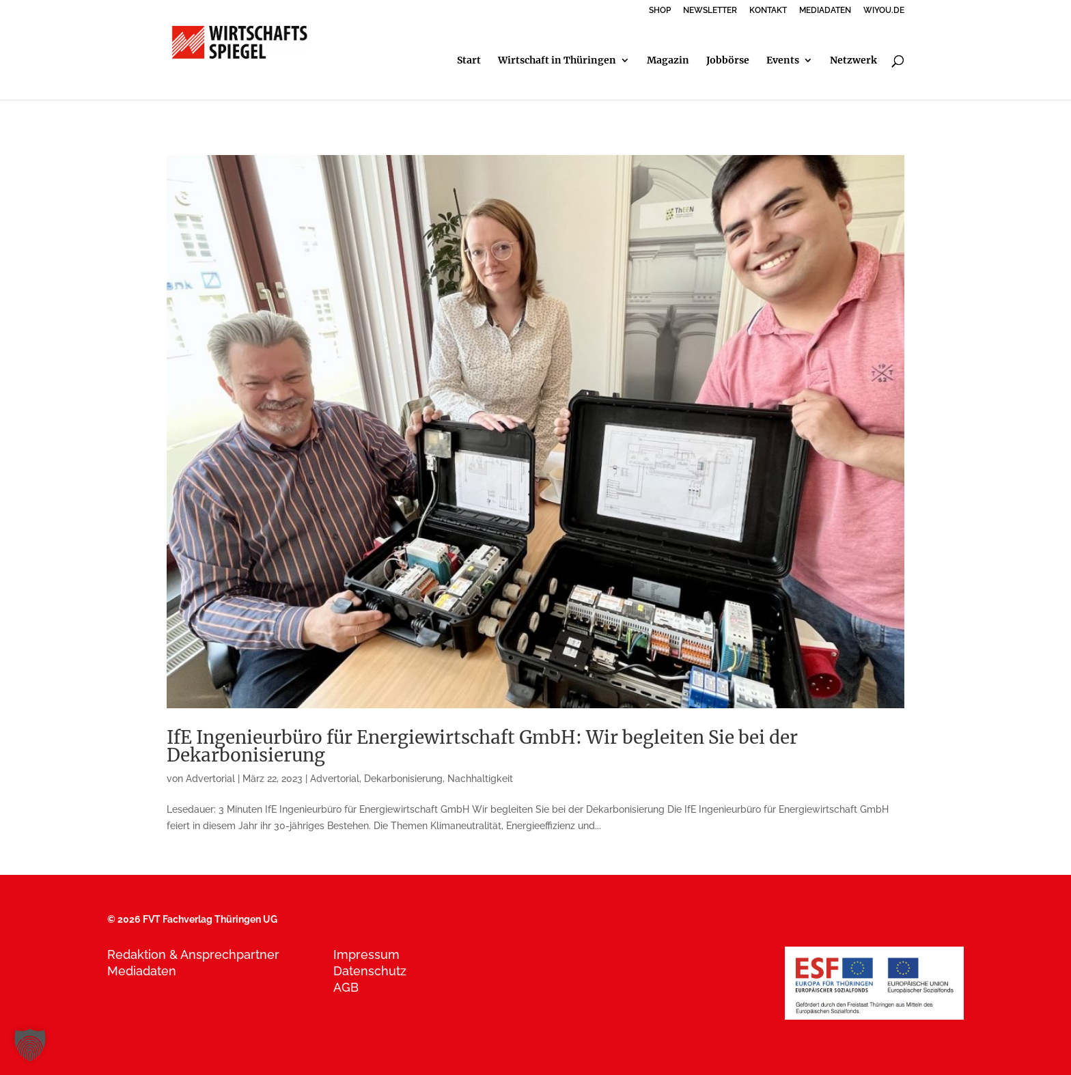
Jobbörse (727, 60)
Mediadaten (141, 971)
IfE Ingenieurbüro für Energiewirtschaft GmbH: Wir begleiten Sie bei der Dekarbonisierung (482, 746)
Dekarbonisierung (403, 778)
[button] (30, 1045)
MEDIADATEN (825, 10)
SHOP (660, 10)
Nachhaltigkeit (480, 778)
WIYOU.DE (883, 10)
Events (782, 60)
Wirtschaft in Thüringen (557, 60)
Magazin (668, 60)
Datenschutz (369, 971)
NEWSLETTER (710, 10)
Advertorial (210, 778)
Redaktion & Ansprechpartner (193, 954)
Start (469, 60)
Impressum (366, 954)
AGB (346, 987)
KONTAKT (768, 10)
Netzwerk (853, 60)
